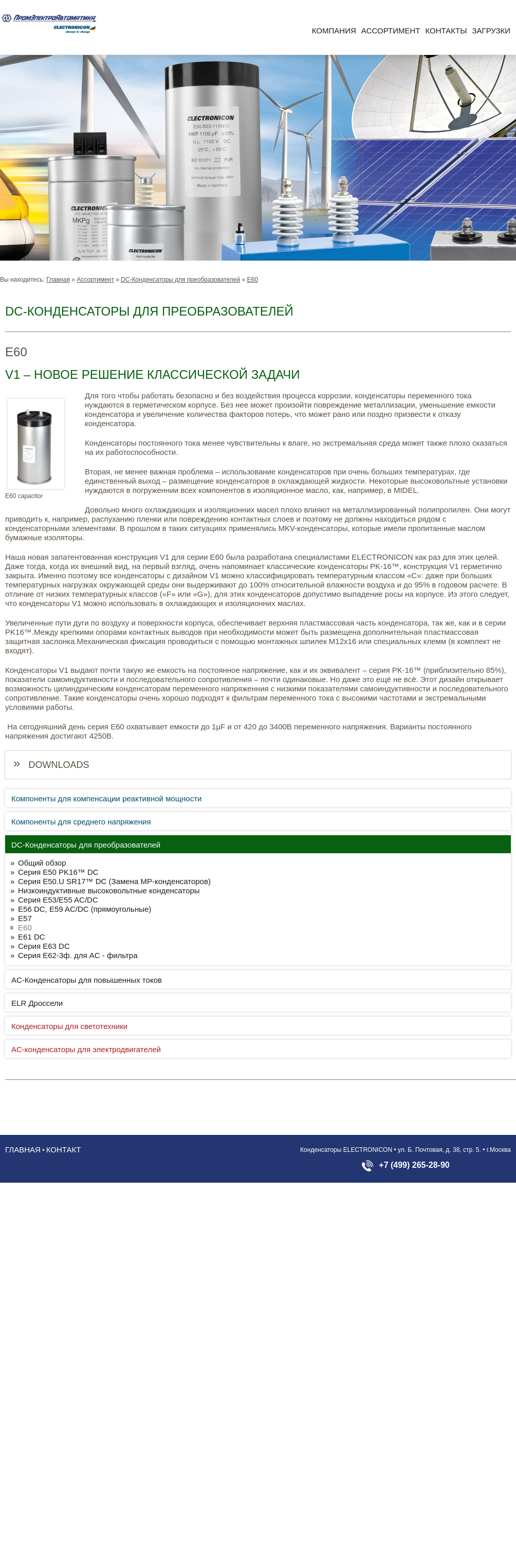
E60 (252, 279)
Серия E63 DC (44, 946)
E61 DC (31, 936)
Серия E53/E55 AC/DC (58, 899)
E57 (25, 918)
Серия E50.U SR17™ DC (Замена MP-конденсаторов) (114, 881)
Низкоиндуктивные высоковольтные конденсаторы (109, 890)
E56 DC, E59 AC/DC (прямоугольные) (84, 909)
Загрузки (491, 30)
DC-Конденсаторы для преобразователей (180, 279)
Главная (58, 279)
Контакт (63, 1149)
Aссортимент (390, 30)
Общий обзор (42, 862)
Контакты (446, 30)
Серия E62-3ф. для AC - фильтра (78, 955)
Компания (334, 30)
